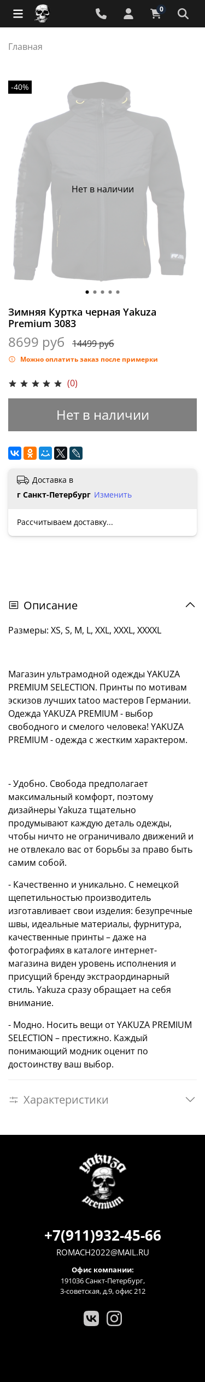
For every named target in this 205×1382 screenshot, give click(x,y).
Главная (25, 47)
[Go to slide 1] (87, 292)
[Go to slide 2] (95, 292)
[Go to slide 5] (118, 292)
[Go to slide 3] (102, 292)
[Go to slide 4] (110, 292)
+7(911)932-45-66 (102, 1235)
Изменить (113, 495)
